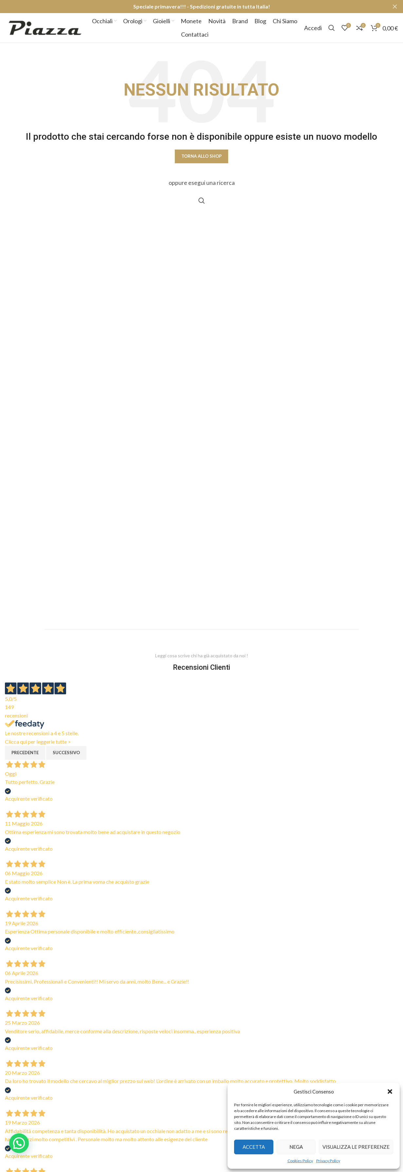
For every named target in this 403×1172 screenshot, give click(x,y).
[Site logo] (45, 27)
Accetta (254, 1147)
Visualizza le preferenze (356, 1147)
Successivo (66, 752)
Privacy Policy (328, 1160)
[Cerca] (331, 27)
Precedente (25, 752)
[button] (390, 1091)
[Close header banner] (395, 6)
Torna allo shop (201, 156)
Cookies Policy (300, 1160)
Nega (296, 1147)
